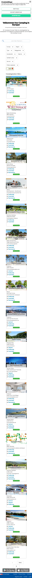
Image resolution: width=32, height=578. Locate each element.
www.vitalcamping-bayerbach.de (14, 192)
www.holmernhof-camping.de (13, 294)
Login (30, 576)
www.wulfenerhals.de (11, 422)
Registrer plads (18, 576)
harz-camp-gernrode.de (12, 371)
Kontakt (25, 576)
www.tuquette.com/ (11, 550)
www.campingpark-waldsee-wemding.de (16, 448)
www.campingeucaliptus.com (13, 269)
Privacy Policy (22, 574)
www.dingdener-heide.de (12, 218)
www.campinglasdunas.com (13, 320)
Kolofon (15, 574)
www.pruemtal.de (10, 345)
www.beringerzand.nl (11, 167)
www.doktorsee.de (11, 141)
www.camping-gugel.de (12, 243)
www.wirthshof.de (10, 116)
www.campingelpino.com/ (12, 397)
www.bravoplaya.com (11, 499)
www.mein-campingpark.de (13, 473)
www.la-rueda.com (11, 524)
